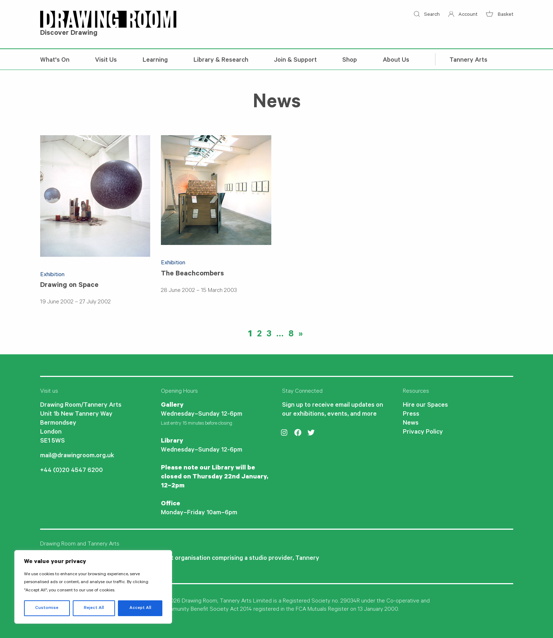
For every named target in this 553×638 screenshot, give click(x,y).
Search (427, 15)
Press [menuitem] (411, 414)
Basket (499, 15)
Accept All (140, 608)
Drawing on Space (69, 286)
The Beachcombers (192, 274)
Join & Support (295, 60)
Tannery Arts (468, 60)
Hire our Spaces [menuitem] (425, 405)
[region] (93, 587)
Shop (349, 60)
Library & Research (221, 60)
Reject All (94, 608)
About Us (396, 60)
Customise (46, 608)
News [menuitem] (411, 423)
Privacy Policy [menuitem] (423, 432)
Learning (155, 60)
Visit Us (106, 60)
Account (462, 15)
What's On (55, 60)
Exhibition (52, 275)
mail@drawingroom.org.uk (77, 456)
